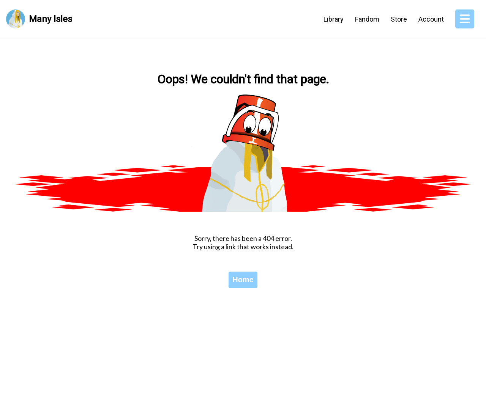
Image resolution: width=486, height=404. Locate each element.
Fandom (367, 19)
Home (243, 279)
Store (399, 19)
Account (431, 19)
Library (333, 19)
